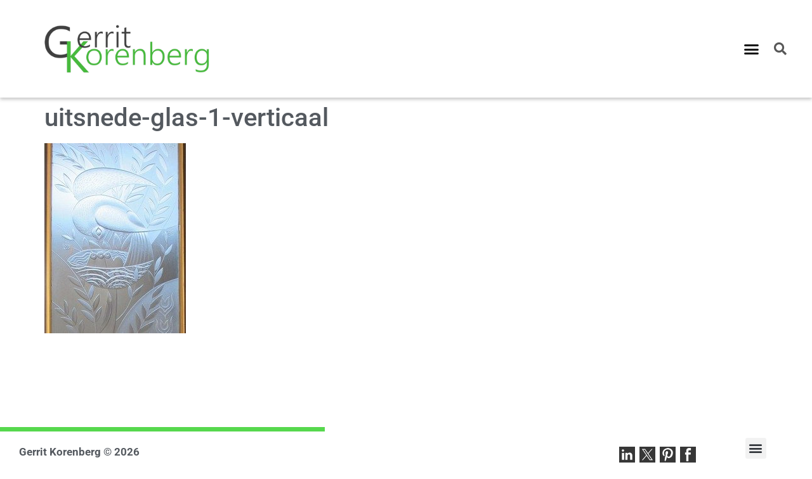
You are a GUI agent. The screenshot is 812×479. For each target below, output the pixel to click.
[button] (752, 49)
